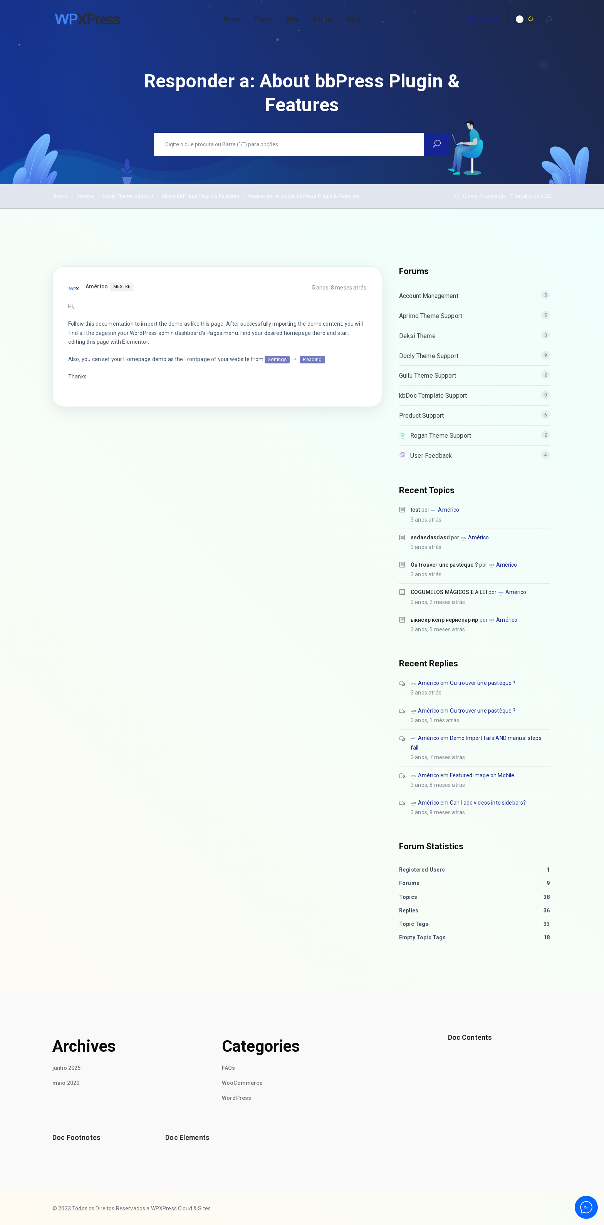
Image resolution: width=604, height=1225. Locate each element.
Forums (85, 196)
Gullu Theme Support (427, 375)
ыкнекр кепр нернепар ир (444, 620)
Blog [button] (293, 19)
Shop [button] (353, 19)
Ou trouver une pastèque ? (444, 565)
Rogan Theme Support (440, 435)
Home (60, 196)
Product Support (421, 415)
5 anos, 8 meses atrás (339, 287)
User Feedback (431, 455)
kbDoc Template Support (433, 395)
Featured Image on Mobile (482, 775)
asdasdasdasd (430, 537)
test (415, 510)
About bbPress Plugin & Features (200, 196)
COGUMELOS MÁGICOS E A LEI (449, 592)
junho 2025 (66, 1068)
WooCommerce (242, 1083)
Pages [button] (263, 19)
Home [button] (231, 19)
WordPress (236, 1098)
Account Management (428, 296)
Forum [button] (322, 19)
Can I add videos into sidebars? (488, 803)
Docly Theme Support (127, 196)
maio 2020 (65, 1083)
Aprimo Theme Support (430, 316)
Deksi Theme (417, 336)
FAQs (228, 1068)
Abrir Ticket (482, 19)
